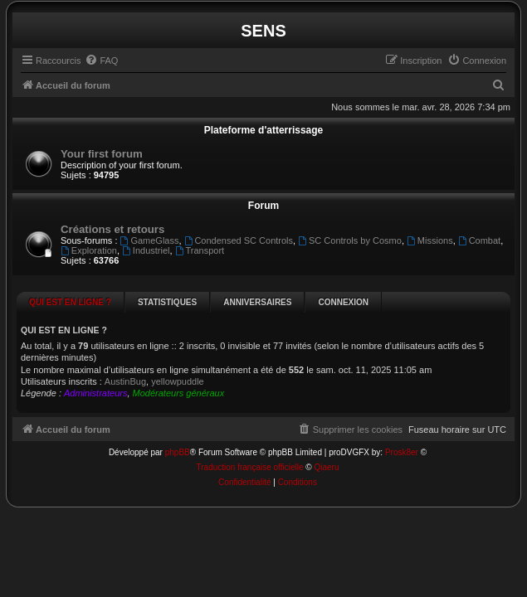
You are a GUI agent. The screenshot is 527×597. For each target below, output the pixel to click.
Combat (479, 240)
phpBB (177, 430)
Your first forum (102, 154)
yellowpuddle (177, 381)
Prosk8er (401, 430)
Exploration (89, 250)
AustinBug (125, 381)
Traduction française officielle (250, 445)
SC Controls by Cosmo (350, 240)
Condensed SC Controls (238, 240)
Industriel (145, 250)
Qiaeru (326, 445)
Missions (430, 240)
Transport (200, 250)
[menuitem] (101, 60)
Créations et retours (112, 229)
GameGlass (149, 240)
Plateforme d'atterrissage (264, 130)
